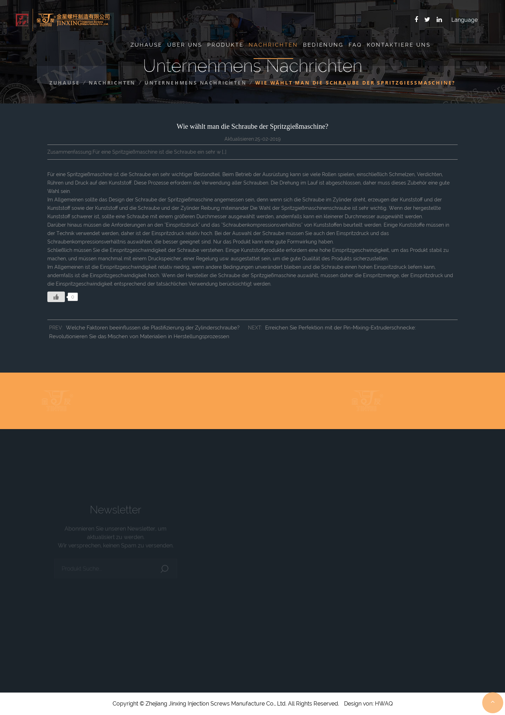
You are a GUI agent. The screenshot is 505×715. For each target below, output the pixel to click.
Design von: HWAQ (368, 703)
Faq (355, 45)
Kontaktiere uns (399, 45)
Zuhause (146, 45)
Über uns (184, 45)
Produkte (225, 45)
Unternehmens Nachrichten (195, 82)
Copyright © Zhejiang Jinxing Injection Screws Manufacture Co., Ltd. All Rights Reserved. (226, 703)
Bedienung (323, 45)
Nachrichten (273, 45)
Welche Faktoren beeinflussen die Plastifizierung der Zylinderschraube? (153, 328)
